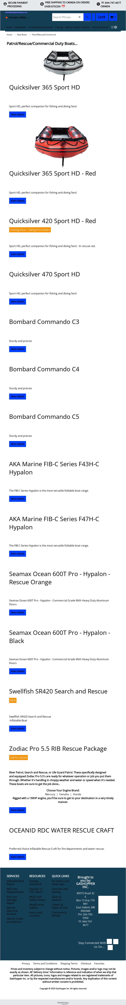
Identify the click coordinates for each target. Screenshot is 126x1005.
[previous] (112, 27)
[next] (115, 27)
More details (17, 114)
